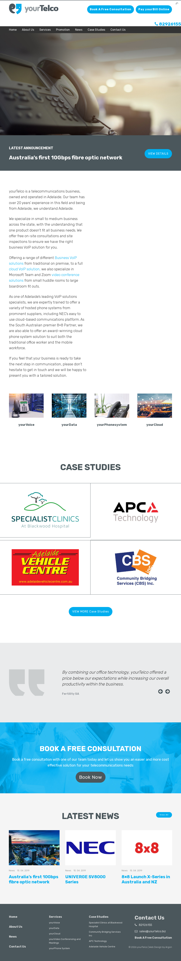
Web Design (155, 947)
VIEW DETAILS (158, 153)
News (78, 29)
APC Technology (98, 941)
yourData (54, 928)
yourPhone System (59, 948)
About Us (28, 29)
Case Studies (96, 29)
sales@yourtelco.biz (150, 931)
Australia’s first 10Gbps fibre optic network (33, 879)
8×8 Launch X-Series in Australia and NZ (146, 879)
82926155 (168, 24)
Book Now (90, 777)
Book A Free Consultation (110, 9)
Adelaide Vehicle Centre (102, 946)
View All (164, 815)
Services (45, 29)
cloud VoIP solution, (24, 269)
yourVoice (54, 922)
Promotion (63, 29)
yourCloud (54, 933)
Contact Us (117, 29)
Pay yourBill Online (153, 9)
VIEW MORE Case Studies (90, 611)
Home (13, 29)
